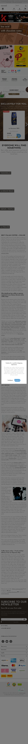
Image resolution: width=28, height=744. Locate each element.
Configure (10, 380)
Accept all (17, 380)
